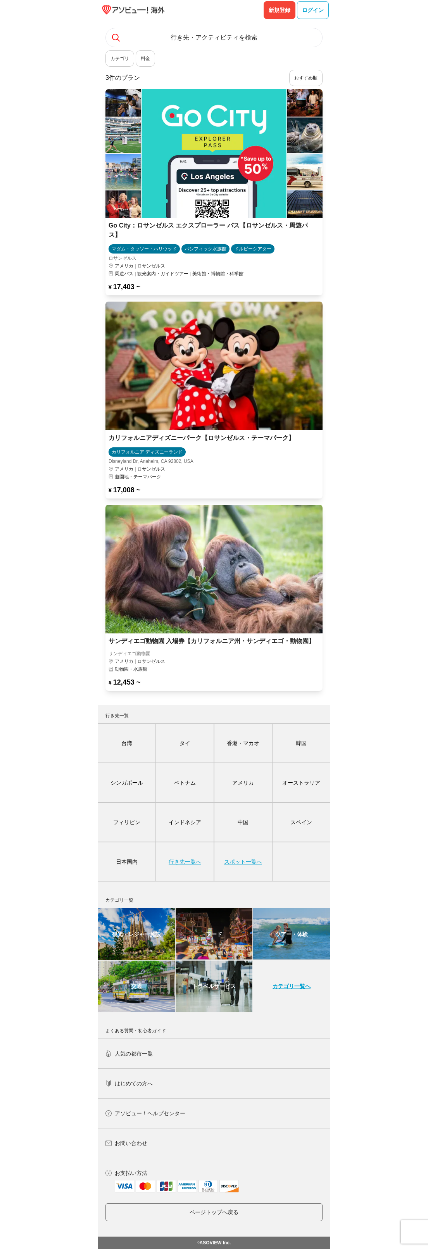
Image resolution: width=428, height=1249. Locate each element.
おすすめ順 (306, 78)
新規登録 (279, 10)
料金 (145, 58)
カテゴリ (119, 58)
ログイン (313, 10)
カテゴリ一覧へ (292, 986)
